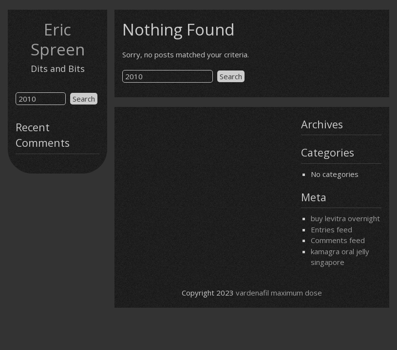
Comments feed (338, 240)
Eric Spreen (58, 39)
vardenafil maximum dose (279, 293)
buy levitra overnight (345, 218)
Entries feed (331, 229)
